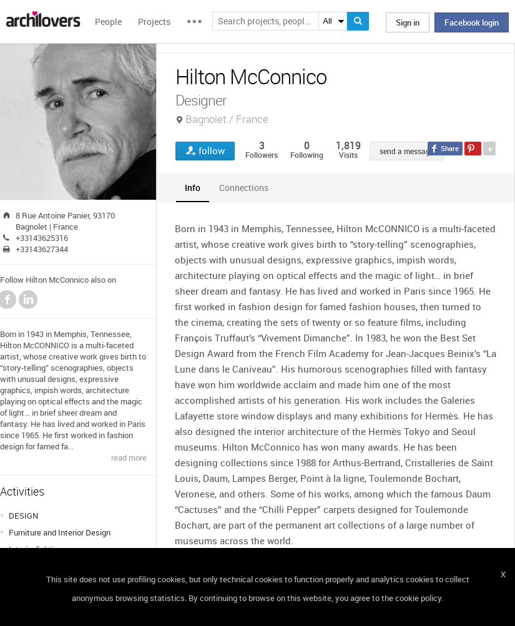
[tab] (192, 187)
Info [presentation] (192, 187)
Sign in (407, 22)
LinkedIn (28, 299)
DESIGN (23, 515)
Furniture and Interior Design (59, 532)
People (108, 21)
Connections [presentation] (243, 187)
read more (129, 457)
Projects (154, 21)
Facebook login (471, 22)
